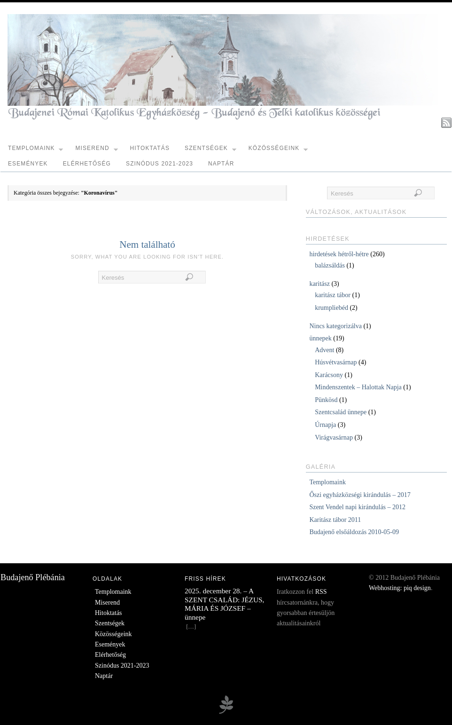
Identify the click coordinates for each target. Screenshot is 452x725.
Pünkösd (326, 399)
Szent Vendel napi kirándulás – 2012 (357, 507)
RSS (321, 591)
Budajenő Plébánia (32, 577)
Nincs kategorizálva (335, 326)
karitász (319, 283)
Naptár (221, 163)
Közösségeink (278, 150)
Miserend (96, 150)
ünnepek (320, 338)
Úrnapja (325, 424)
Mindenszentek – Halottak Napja (358, 387)
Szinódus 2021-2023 (159, 163)
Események (28, 163)
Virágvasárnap (334, 437)
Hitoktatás (150, 148)
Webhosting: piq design (400, 587)
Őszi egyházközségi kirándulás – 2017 (359, 494)
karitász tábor (333, 295)
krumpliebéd (331, 307)
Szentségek (210, 150)
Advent (324, 350)
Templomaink (35, 150)
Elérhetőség (87, 163)
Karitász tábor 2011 (335, 519)
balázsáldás (330, 265)
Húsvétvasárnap (336, 362)
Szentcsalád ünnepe (340, 412)
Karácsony (329, 374)
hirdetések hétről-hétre (338, 254)
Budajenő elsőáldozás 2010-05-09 (354, 532)
